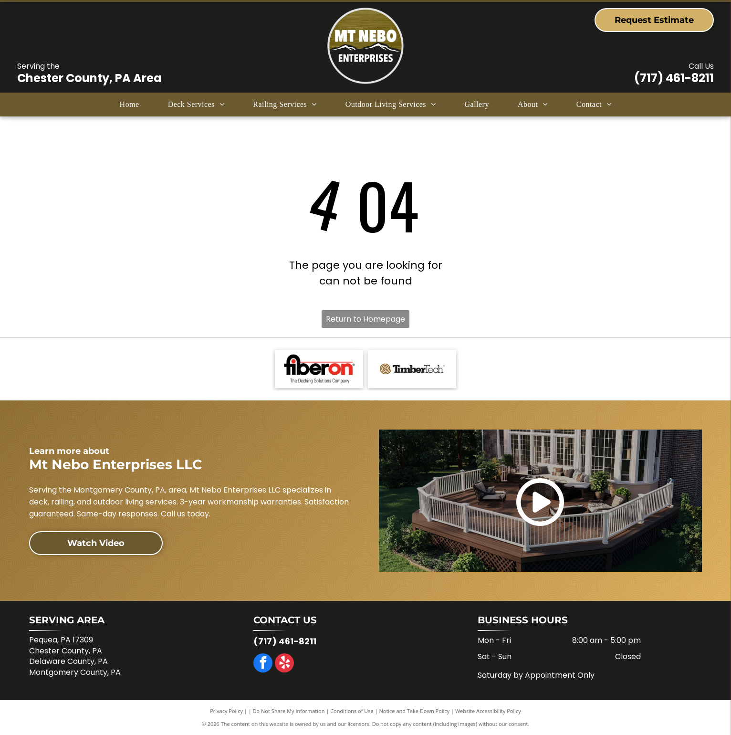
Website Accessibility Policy (488, 710)
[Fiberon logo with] (319, 369)
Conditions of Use (352, 710)
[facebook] (262, 664)
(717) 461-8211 (674, 78)
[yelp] (284, 664)
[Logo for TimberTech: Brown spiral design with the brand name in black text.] (412, 369)
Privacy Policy (226, 710)
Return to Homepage (365, 319)
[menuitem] (129, 104)
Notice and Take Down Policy (414, 710)
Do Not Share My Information (289, 710)
